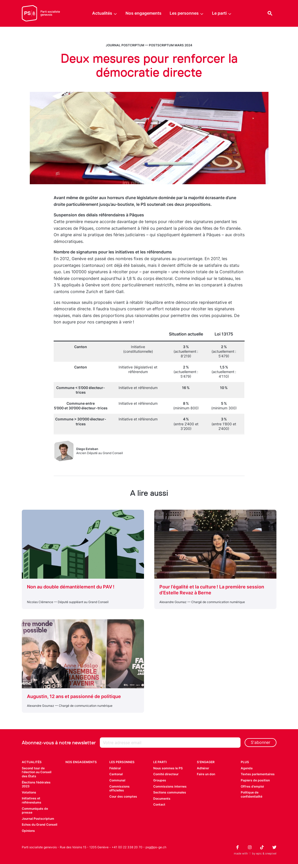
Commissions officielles (119, 788)
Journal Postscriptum (38, 819)
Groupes (159, 780)
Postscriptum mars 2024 (170, 45)
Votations (29, 792)
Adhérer (203, 768)
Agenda (247, 768)
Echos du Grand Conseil (39, 824)
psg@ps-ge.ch (156, 847)
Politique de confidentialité (251, 794)
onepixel (270, 853)
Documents (161, 798)
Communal (117, 780)
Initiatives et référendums (31, 800)
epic (259, 853)
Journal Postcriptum (125, 45)
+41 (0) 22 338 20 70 (127, 847)
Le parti (222, 13)
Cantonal (116, 774)
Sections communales (169, 792)
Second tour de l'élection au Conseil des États (36, 772)
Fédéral (115, 768)
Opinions (28, 831)
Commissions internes (170, 786)
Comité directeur (166, 774)
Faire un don (206, 774)
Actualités (104, 13)
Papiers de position (255, 780)
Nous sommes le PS (168, 768)
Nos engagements (143, 13)
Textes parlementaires (258, 774)
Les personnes (187, 13)
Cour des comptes (123, 796)
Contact (159, 804)
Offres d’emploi (252, 786)
